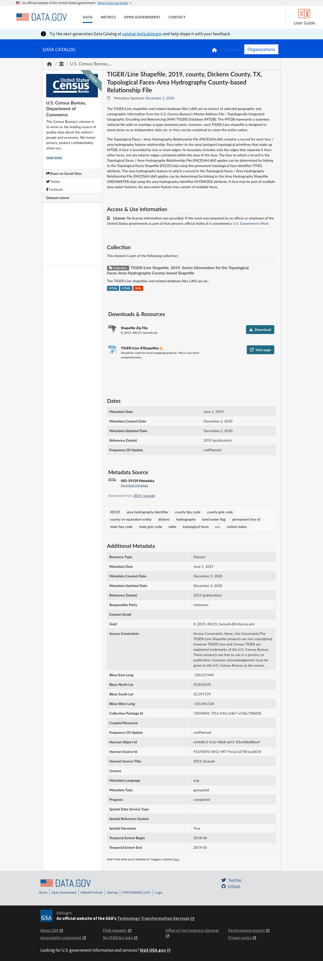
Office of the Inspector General (192, 930)
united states (237, 526)
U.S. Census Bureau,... (91, 63)
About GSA (49, 930)
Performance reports (246, 930)
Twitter (53, 182)
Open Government (63, 892)
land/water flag (214, 519)
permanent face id (246, 519)
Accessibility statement (61, 937)
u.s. (217, 526)
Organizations (261, 49)
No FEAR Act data (118, 937)
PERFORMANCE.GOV (136, 892)
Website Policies (91, 892)
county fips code (187, 512)
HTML (113, 288)
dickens (164, 519)
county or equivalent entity (131, 519)
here (176, 859)
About (43, 892)
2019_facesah (144, 495)
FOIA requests (115, 930)
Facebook (54, 189)
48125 (115, 512)
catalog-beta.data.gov (142, 34)
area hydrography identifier (148, 512)
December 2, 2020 (159, 98)
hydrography (186, 519)
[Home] (41, 17)
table (172, 526)
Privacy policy (240, 937)
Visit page (260, 350)
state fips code (121, 526)
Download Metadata (134, 485)
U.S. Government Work (251, 223)
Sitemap (112, 892)
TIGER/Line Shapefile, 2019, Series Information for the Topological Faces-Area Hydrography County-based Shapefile (178, 270)
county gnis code (220, 512)
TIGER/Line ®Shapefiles (140, 348)
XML (138, 288)
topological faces (196, 526)
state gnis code (150, 526)
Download (260, 329)
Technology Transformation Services (153, 918)
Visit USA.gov (153, 950)
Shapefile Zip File (134, 328)
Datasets (232, 49)
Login (159, 892)
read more (54, 157)
